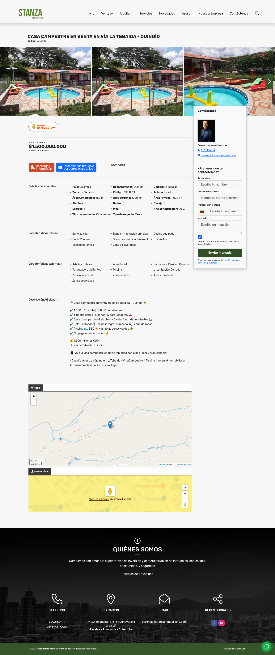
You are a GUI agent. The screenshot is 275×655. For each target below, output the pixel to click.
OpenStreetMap (183, 464)
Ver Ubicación (99, 499)
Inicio (90, 13)
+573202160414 (57, 627)
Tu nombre (204, 178)
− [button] (33, 402)
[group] (45, 81)
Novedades (167, 13)
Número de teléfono (209, 204)
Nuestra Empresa (210, 13)
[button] (116, 112)
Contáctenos (239, 13)
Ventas (106, 13)
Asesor (187, 13)
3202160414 (208, 150)
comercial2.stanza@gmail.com (218, 155)
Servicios (145, 13)
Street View (43, 127)
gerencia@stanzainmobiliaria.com (164, 621)
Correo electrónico (209, 191)
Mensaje (203, 218)
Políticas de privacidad (138, 574)
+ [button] (33, 397)
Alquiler (125, 13)
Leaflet (162, 464)
